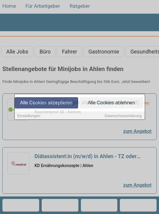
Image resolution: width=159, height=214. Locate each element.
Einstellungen (29, 116)
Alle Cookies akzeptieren (46, 103)
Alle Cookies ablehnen (111, 103)
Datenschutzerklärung (123, 116)
